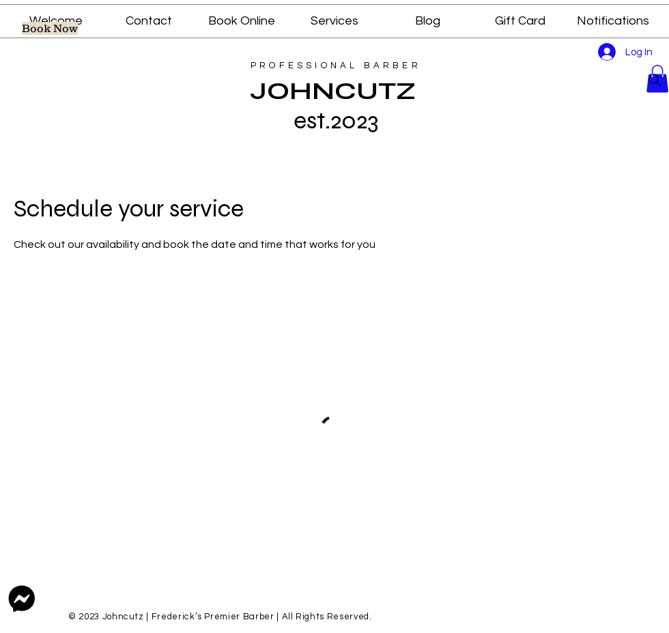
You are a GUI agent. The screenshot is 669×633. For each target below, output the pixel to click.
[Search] (654, 80)
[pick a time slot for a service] (50, 28)
